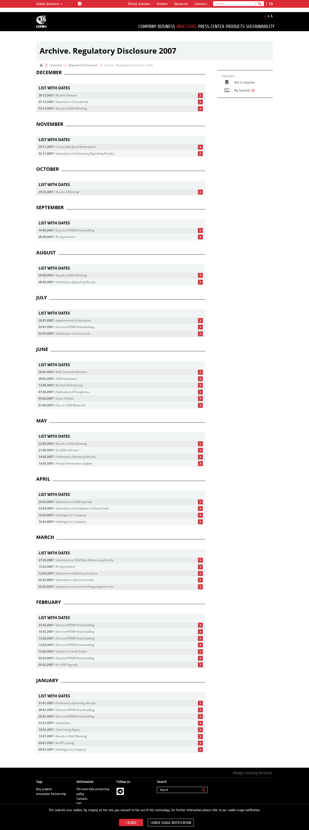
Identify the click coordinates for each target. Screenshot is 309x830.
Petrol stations (139, 4)
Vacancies (181, 4)
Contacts (200, 4)
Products (235, 26)
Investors (186, 26)
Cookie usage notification (170, 823)
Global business (49, 4)
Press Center (211, 26)
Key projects (44, 784)
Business (166, 26)
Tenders (162, 4)
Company (147, 26)
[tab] (120, 88)
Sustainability (260, 26)
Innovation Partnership (51, 789)
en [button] (271, 4)
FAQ (79, 799)
